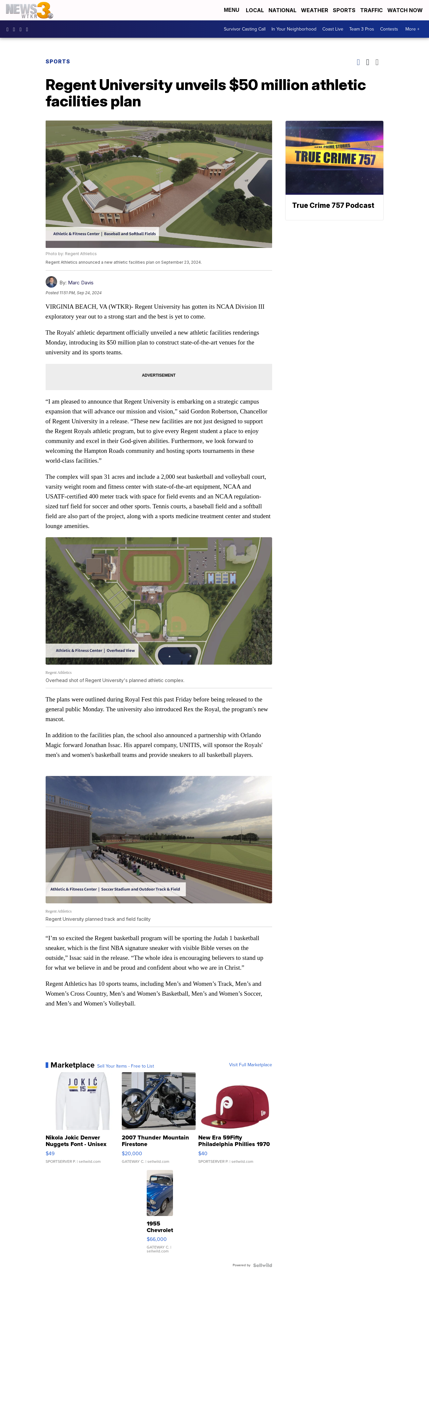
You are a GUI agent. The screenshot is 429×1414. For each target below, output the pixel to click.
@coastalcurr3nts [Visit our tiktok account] (29, 29)
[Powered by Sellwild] (262, 1265)
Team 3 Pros (361, 29)
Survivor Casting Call (245, 29)
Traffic (371, 10)
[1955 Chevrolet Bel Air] (160, 1215)
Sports (344, 10)
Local (255, 10)
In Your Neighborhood (293, 29)
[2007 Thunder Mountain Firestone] (159, 1121)
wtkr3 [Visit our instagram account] (15, 29)
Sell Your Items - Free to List (125, 1066)
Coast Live (332, 29)
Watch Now (405, 10)
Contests (389, 29)
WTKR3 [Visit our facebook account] (9, 29)
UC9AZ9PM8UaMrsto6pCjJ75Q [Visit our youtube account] (22, 29)
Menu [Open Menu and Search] (231, 10)
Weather (314, 10)
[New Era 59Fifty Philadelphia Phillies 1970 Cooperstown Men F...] (235, 1121)
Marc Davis (81, 282)
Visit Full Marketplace (250, 1065)
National (282, 10)
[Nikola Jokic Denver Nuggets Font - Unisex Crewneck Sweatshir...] (82, 1121)
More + (412, 29)
